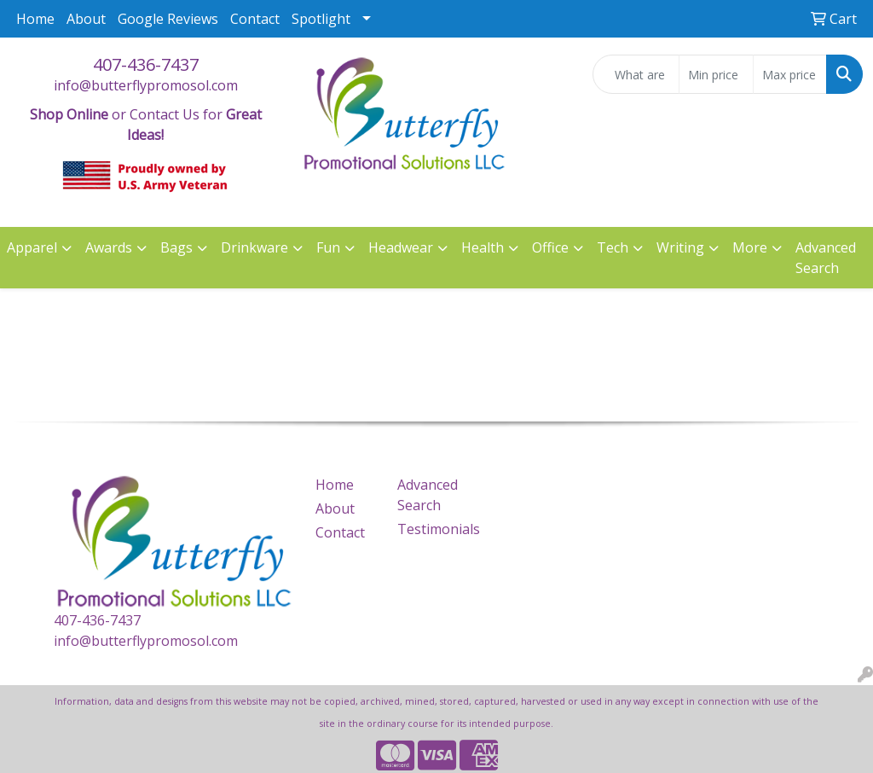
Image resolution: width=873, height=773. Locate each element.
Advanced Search (825, 257)
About (86, 18)
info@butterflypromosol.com (146, 85)
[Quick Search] (636, 74)
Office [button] (550, 247)
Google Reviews (168, 18)
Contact (255, 18)
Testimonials (428, 529)
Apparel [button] (32, 247)
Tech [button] (612, 247)
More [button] (749, 247)
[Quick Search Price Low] (716, 74)
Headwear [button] (400, 247)
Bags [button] (176, 247)
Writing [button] (680, 247)
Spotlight (321, 18)
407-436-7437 (146, 64)
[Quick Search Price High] (790, 74)
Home (35, 18)
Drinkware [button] (254, 247)
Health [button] (482, 247)
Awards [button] (108, 247)
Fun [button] (328, 247)
